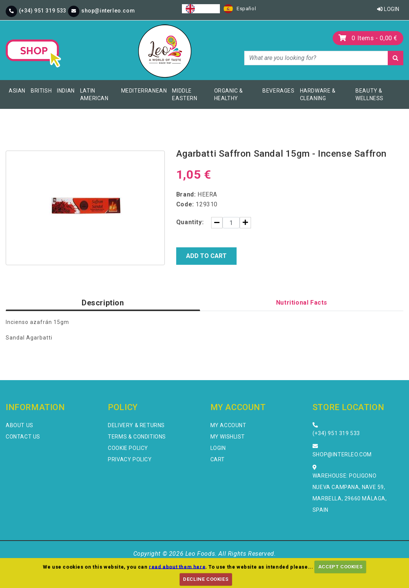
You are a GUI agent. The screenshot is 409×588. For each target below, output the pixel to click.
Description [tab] (103, 302)
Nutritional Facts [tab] (301, 302)
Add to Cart (206, 255)
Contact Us (23, 437)
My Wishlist (227, 437)
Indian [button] (66, 91)
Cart (217, 459)
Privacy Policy (130, 459)
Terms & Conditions (137, 437)
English (201, 8)
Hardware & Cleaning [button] (318, 94)
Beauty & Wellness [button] (369, 94)
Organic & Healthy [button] (228, 94)
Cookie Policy (128, 448)
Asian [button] (17, 91)
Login (388, 9)
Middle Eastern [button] (184, 94)
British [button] (41, 91)
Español (240, 8)
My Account (228, 425)
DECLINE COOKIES (205, 579)
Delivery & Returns (136, 425)
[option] (240, 8)
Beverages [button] (278, 91)
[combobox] (201, 8)
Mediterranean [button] (144, 91)
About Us (19, 425)
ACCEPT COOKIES (340, 566)
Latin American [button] (94, 94)
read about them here (177, 566)
